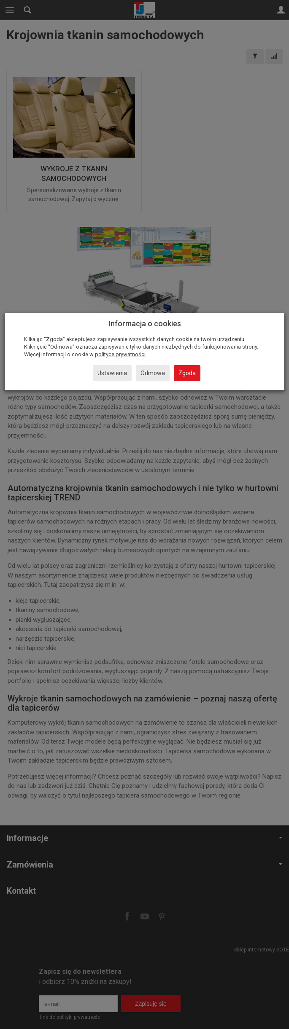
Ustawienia (112, 373)
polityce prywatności (120, 354)
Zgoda (187, 373)
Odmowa (152, 373)
